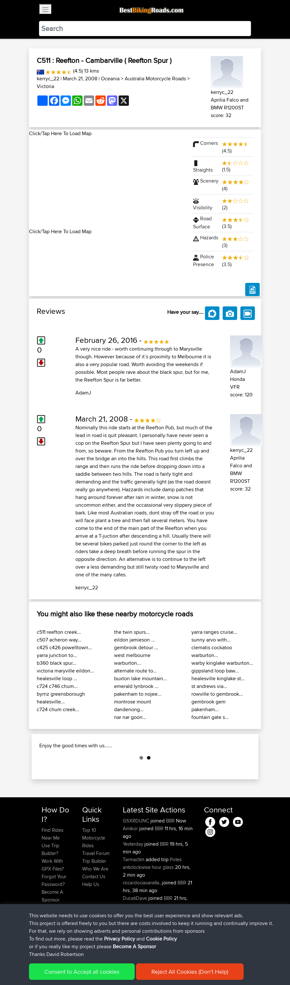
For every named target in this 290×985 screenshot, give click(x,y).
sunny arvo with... (211, 639)
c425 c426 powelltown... (64, 647)
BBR (170, 853)
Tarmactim (134, 891)
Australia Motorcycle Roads (155, 78)
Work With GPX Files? (53, 897)
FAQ (46, 939)
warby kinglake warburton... (222, 663)
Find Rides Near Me (52, 866)
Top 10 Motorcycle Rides (93, 870)
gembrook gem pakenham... (208, 705)
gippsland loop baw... (215, 670)
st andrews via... (209, 686)
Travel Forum (96, 885)
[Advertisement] (106, 182)
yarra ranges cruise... (214, 632)
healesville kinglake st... (218, 678)
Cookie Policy (160, 970)
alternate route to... (135, 670)
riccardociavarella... (142, 914)
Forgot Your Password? (54, 912)
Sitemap (101, 970)
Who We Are (95, 901)
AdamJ (83, 392)
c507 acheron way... (59, 639)
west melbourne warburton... (132, 659)
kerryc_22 (48, 78)
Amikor (131, 860)
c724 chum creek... (58, 709)
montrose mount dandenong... (132, 705)
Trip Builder (94, 893)
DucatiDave (135, 930)
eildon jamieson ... (134, 639)
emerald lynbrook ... (136, 686)
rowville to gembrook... (217, 694)
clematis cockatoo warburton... (211, 651)
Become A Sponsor (52, 928)
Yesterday (133, 876)
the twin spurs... (132, 632)
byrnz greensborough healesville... (61, 697)
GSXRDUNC (136, 853)
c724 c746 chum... (57, 686)
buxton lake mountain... (140, 678)
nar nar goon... (130, 717)
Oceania (110, 78)
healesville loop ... (57, 678)
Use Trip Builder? (50, 881)
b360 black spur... (56, 663)
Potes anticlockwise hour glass (152, 895)
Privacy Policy (128, 970)
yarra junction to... (57, 655)
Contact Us (93, 908)
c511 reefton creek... (59, 632)
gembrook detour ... (136, 647)
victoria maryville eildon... (65, 670)
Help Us (90, 916)
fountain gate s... (210, 717)
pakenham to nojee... (137, 694)
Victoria (45, 86)
